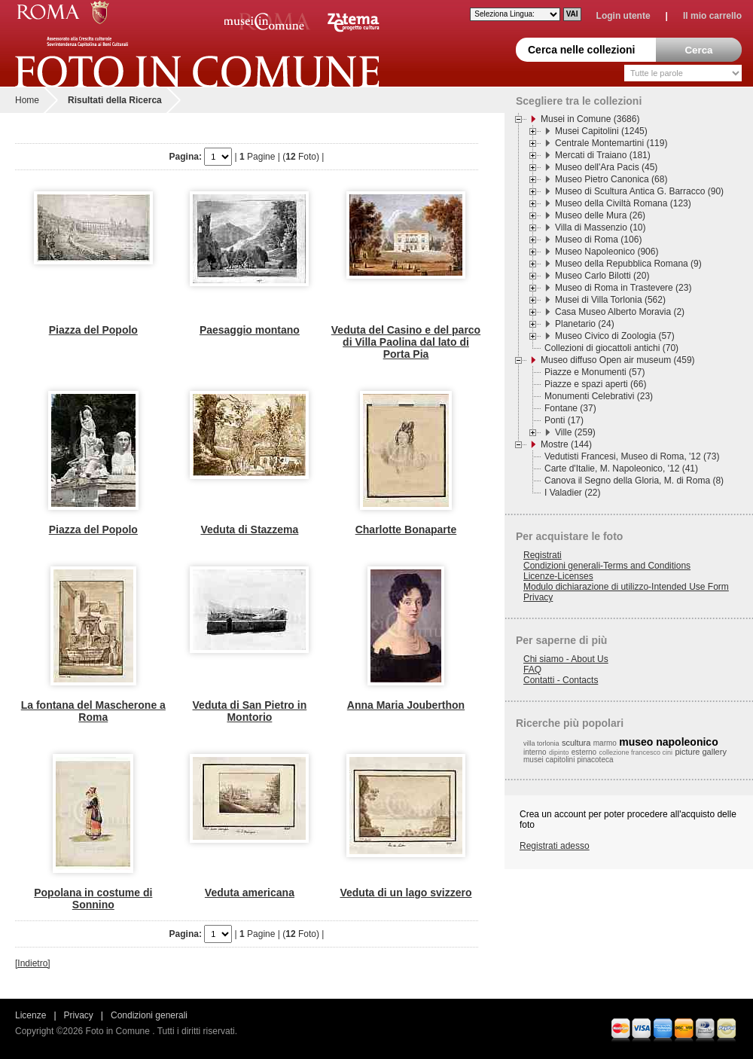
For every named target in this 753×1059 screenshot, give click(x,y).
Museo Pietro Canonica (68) (611, 179)
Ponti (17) (564, 420)
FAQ (532, 669)
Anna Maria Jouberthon (406, 705)
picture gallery (700, 751)
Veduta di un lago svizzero (405, 893)
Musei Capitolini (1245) (601, 131)
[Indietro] (32, 963)
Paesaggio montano (250, 330)
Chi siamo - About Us (565, 659)
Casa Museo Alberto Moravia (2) (619, 312)
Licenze (30, 1015)
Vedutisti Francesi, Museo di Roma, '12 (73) (631, 456)
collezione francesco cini (636, 752)
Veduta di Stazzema (249, 529)
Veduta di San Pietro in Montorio (250, 711)
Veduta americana (249, 893)
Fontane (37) (570, 408)
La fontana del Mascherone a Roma (93, 711)
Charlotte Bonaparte (406, 529)
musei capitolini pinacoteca (568, 759)
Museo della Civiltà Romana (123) (623, 203)
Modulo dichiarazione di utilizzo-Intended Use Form (626, 586)
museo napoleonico (668, 742)
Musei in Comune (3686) (590, 119)
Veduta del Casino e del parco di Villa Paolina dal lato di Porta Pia (405, 342)
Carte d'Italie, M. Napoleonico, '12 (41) (621, 468)
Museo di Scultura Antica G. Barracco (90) (639, 191)
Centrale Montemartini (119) (611, 143)
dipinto (559, 752)
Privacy (538, 597)
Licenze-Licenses (558, 576)
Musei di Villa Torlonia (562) (610, 300)
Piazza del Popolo (93, 330)
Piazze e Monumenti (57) (594, 372)
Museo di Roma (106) (598, 239)
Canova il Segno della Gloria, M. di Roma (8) (634, 480)
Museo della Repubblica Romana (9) (628, 263)
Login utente (623, 16)
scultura (576, 742)
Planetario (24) (584, 324)
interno (535, 752)
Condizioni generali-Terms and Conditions (607, 565)
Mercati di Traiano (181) (603, 155)
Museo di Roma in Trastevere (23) (623, 287)
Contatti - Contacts (560, 680)
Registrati (542, 555)
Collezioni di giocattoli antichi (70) (611, 348)
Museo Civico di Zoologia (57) (615, 336)
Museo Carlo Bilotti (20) (602, 275)
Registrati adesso (555, 846)
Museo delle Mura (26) (600, 215)
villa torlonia (541, 743)
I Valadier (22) (572, 492)
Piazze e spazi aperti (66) (595, 384)
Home (27, 100)
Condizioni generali (149, 1015)
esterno (584, 752)
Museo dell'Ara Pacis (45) (606, 167)
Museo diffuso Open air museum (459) (618, 360)
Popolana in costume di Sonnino (93, 899)
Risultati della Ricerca (115, 100)
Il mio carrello (712, 16)
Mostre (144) (566, 444)
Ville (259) (575, 432)
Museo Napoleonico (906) (606, 251)
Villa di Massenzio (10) (600, 227)
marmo (605, 743)
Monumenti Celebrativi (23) (598, 396)
